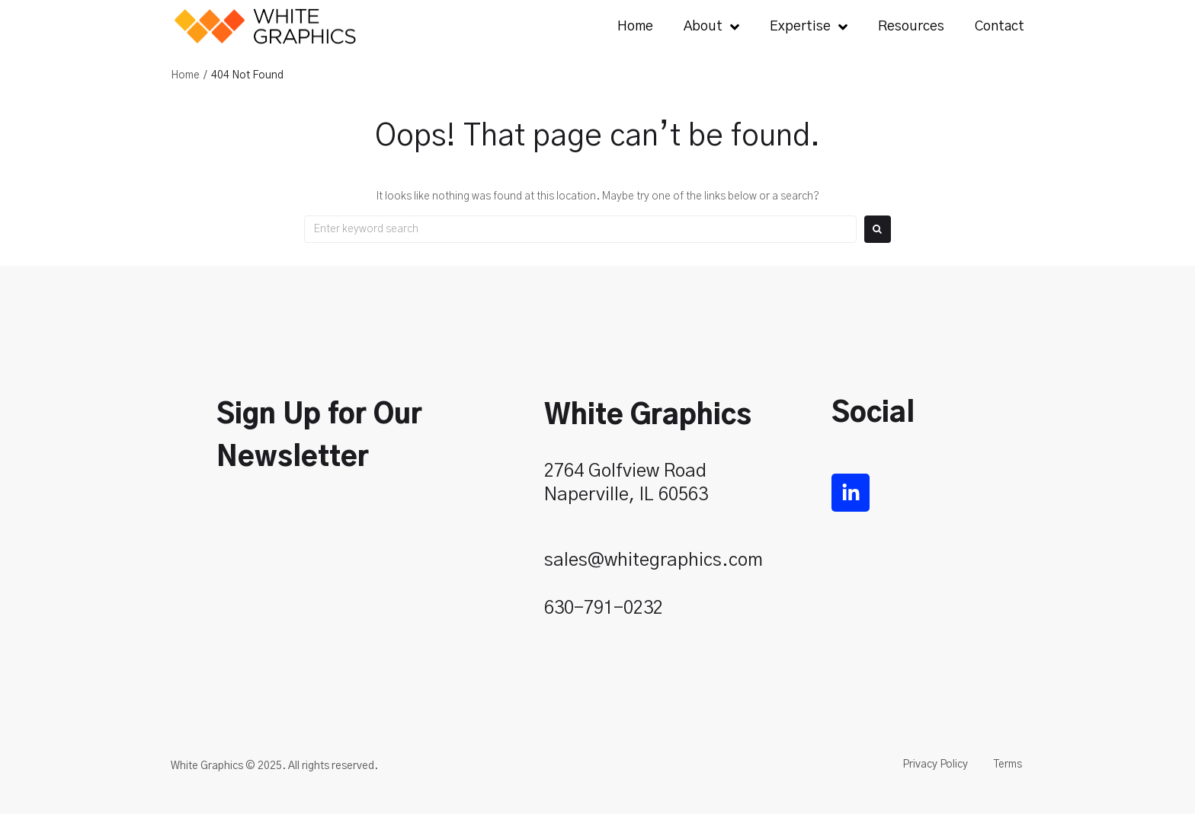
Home (185, 75)
